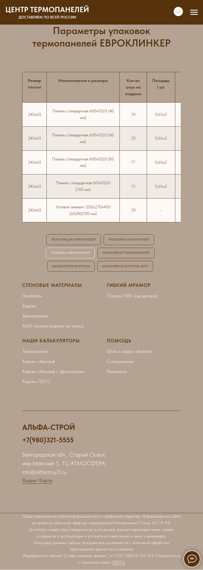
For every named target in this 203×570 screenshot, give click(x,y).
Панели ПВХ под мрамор (132, 296)
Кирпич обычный (38, 361)
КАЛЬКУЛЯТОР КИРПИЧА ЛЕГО (125, 266)
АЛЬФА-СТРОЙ (48, 427)
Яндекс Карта (37, 480)
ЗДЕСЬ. (119, 562)
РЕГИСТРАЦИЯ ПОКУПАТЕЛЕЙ (73, 239)
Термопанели (35, 316)
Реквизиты (117, 371)
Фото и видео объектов (130, 351)
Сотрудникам (120, 361)
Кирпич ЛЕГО (36, 381)
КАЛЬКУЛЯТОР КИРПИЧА (71, 266)
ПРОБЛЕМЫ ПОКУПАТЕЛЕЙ (129, 239)
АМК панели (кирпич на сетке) (53, 326)
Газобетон (32, 296)
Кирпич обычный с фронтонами (53, 371)
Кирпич (29, 306)
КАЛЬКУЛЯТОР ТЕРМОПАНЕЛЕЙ (126, 253)
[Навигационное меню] (194, 12)
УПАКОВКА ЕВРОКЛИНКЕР (70, 253)
